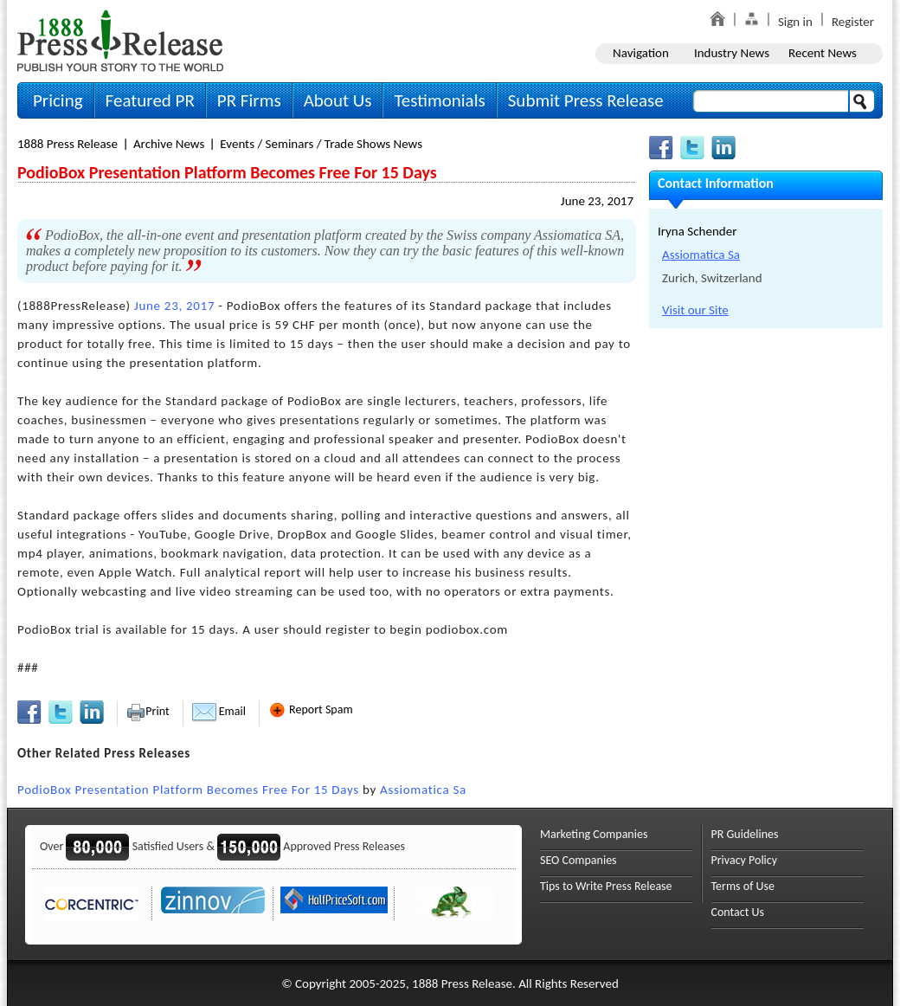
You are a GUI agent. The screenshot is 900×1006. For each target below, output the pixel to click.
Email (219, 711)
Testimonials (439, 100)
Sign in (795, 21)
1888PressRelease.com (120, 40)
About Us (338, 100)
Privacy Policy (744, 860)
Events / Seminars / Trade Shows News (321, 144)
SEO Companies (578, 860)
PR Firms (249, 100)
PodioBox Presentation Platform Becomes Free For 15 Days (188, 789)
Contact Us (738, 912)
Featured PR (150, 100)
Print (147, 711)
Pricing (58, 100)
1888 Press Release (67, 144)
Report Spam (310, 709)
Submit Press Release (586, 100)
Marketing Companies (593, 834)
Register (853, 21)
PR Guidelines (745, 834)
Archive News (168, 144)
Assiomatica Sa (423, 789)
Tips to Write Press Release (606, 886)
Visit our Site (695, 310)
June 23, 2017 (597, 201)
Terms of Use (743, 886)
